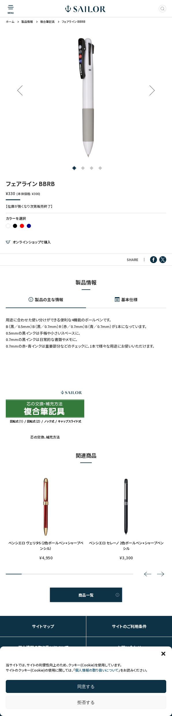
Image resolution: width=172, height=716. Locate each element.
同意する (86, 686)
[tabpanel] (86, 98)
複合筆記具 (47, 21)
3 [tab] (90, 168)
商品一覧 (86, 595)
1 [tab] (73, 168)
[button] (163, 654)
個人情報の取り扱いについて (96, 670)
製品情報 (27, 21)
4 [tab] (99, 168)
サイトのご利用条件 (129, 626)
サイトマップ (43, 626)
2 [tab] (81, 168)
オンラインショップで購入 (32, 242)
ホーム (10, 21)
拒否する (86, 702)
